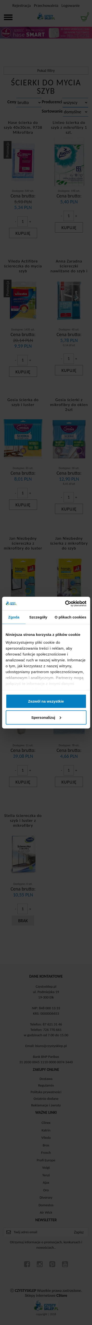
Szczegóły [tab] (38, 617)
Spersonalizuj (46, 717)
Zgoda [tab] (13, 617)
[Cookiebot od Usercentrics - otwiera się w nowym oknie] (65, 603)
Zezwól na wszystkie (46, 701)
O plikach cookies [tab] (70, 617)
